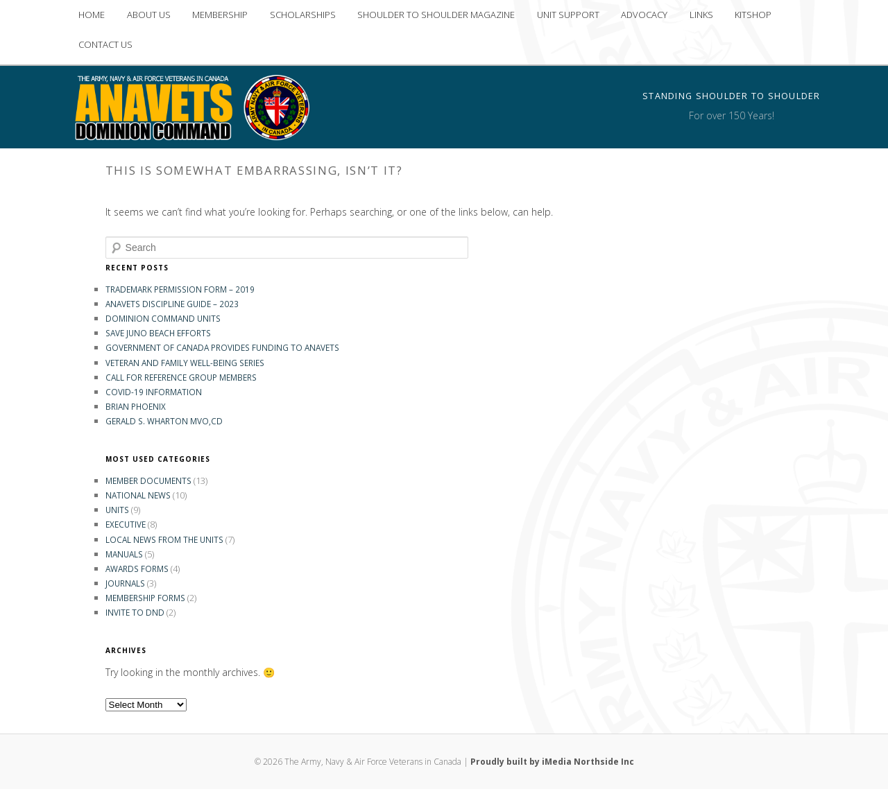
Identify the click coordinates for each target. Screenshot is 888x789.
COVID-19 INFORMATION (153, 391)
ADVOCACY (644, 14)
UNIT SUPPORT (568, 14)
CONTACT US (105, 44)
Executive (125, 524)
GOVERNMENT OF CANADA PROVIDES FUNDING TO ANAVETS (222, 347)
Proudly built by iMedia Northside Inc (552, 762)
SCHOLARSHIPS (303, 14)
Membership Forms (145, 597)
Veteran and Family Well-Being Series (184, 362)
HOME (91, 14)
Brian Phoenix (135, 406)
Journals (125, 583)
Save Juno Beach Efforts (158, 332)
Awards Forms (137, 568)
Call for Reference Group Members (181, 377)
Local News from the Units (164, 539)
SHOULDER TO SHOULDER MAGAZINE (436, 14)
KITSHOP (753, 14)
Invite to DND (134, 612)
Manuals (124, 554)
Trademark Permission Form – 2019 (180, 289)
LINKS (701, 14)
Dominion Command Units (163, 318)
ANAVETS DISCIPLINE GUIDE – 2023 (172, 303)
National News (138, 495)
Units (117, 509)
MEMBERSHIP (220, 14)
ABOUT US (149, 14)
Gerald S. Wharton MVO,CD (164, 420)
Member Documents (148, 480)
